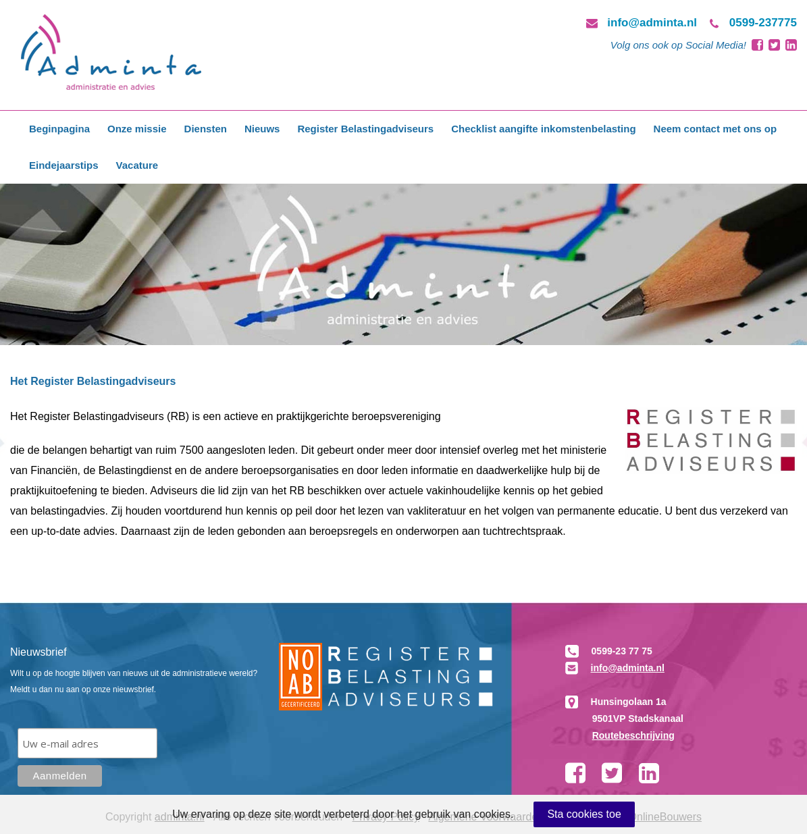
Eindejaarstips (64, 165)
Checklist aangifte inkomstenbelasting (543, 128)
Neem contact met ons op (715, 128)
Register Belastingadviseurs (365, 128)
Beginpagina (59, 128)
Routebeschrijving (633, 735)
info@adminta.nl (652, 22)
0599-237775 (763, 22)
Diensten (205, 128)
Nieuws (262, 128)
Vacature (137, 165)
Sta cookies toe (584, 814)
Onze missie (137, 128)
